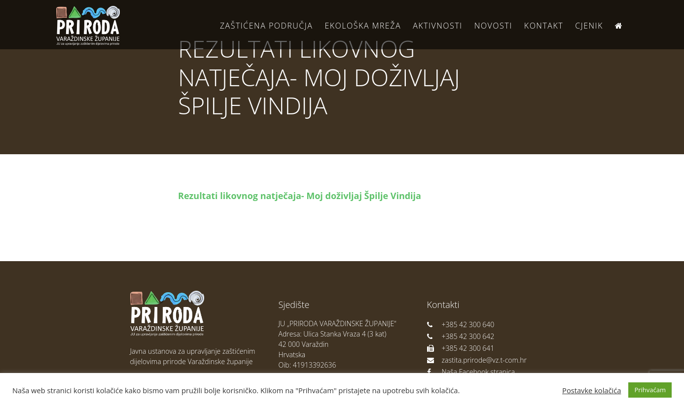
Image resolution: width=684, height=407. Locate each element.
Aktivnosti (437, 25)
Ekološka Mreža (362, 25)
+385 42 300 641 (461, 348)
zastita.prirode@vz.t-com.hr (477, 360)
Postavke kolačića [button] (591, 390)
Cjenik (589, 25)
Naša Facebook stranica (471, 371)
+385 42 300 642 (461, 336)
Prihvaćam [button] (650, 389)
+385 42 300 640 (461, 324)
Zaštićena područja (266, 25)
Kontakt (543, 25)
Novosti (493, 25)
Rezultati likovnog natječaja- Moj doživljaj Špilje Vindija (299, 196)
